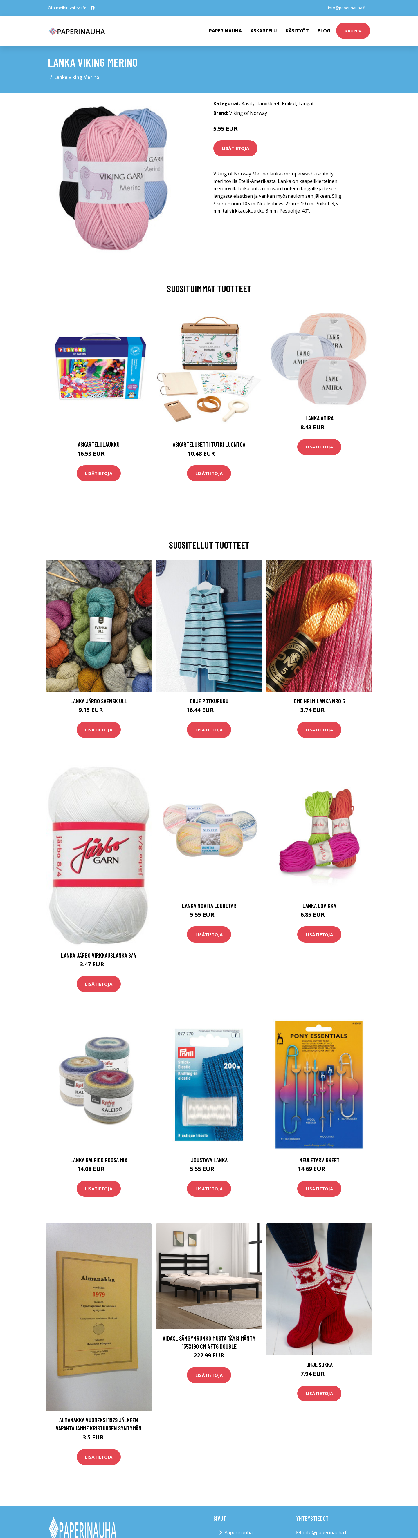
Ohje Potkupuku (209, 700)
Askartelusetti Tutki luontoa (209, 444)
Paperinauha (238, 1532)
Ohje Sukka (319, 1364)
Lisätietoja (235, 148)
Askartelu (264, 31)
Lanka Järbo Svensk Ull (98, 700)
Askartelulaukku (99, 444)
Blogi (325, 31)
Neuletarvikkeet (319, 1159)
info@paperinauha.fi (346, 7)
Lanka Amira (319, 418)
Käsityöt (297, 31)
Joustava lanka (209, 1159)
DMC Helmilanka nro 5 (319, 700)
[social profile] (92, 7)
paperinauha (225, 31)
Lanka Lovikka (319, 905)
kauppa (353, 31)
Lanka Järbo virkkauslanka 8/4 (98, 955)
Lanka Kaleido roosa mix (98, 1159)
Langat (306, 103)
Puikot (289, 103)
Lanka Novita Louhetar (209, 905)
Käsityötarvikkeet (261, 103)
